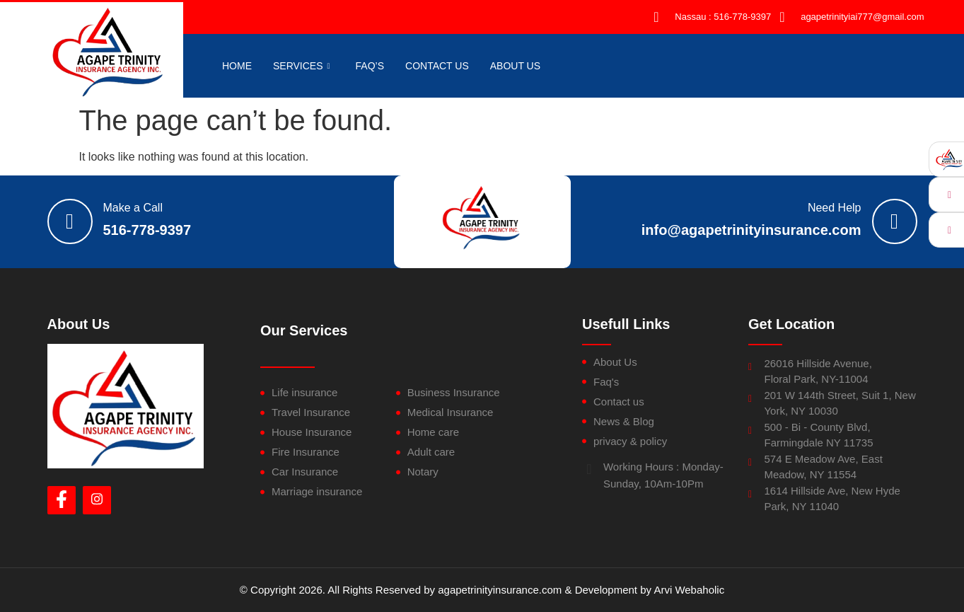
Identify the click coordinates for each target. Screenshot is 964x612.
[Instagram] (97, 500)
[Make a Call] (70, 221)
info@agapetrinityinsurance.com (751, 230)
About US (515, 65)
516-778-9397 (147, 230)
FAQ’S (370, 65)
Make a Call (133, 208)
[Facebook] (61, 500)
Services (301, 66)
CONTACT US (437, 65)
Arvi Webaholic (689, 590)
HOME (237, 65)
